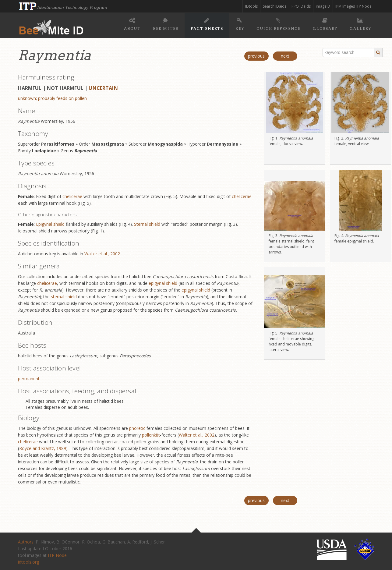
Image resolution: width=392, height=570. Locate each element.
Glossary (325, 23)
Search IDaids (274, 6)
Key (239, 23)
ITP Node (57, 555)
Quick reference (278, 23)
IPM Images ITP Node (353, 6)
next (285, 56)
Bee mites (165, 23)
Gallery (360, 23)
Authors (26, 542)
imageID (323, 6)
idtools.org (28, 562)
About (132, 23)
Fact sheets (207, 23)
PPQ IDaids (301, 6)
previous (256, 56)
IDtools (251, 6)
